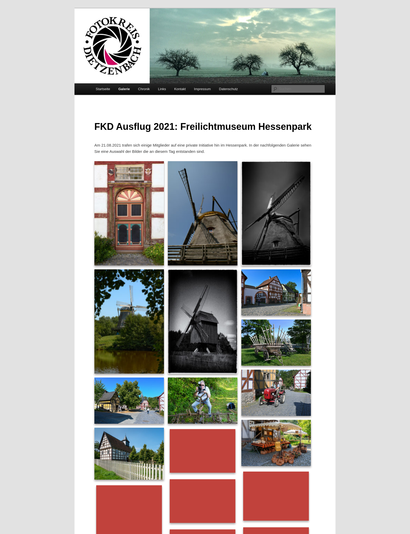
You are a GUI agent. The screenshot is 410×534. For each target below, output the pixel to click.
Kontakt (180, 89)
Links (162, 89)
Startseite (103, 89)
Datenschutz (228, 89)
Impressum (202, 89)
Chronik (144, 89)
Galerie (124, 89)
